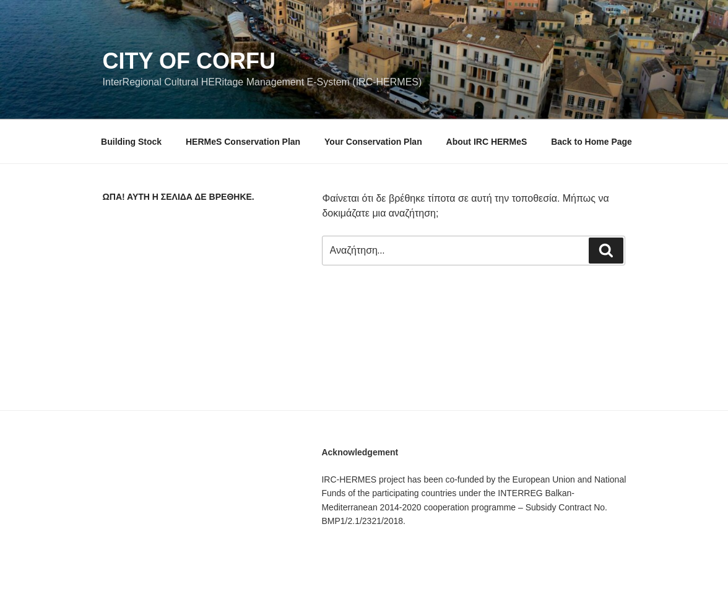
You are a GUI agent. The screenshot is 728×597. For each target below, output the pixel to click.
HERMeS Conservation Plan (243, 142)
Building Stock (131, 142)
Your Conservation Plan (373, 142)
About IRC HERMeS (486, 142)
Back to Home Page (591, 142)
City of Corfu (189, 61)
